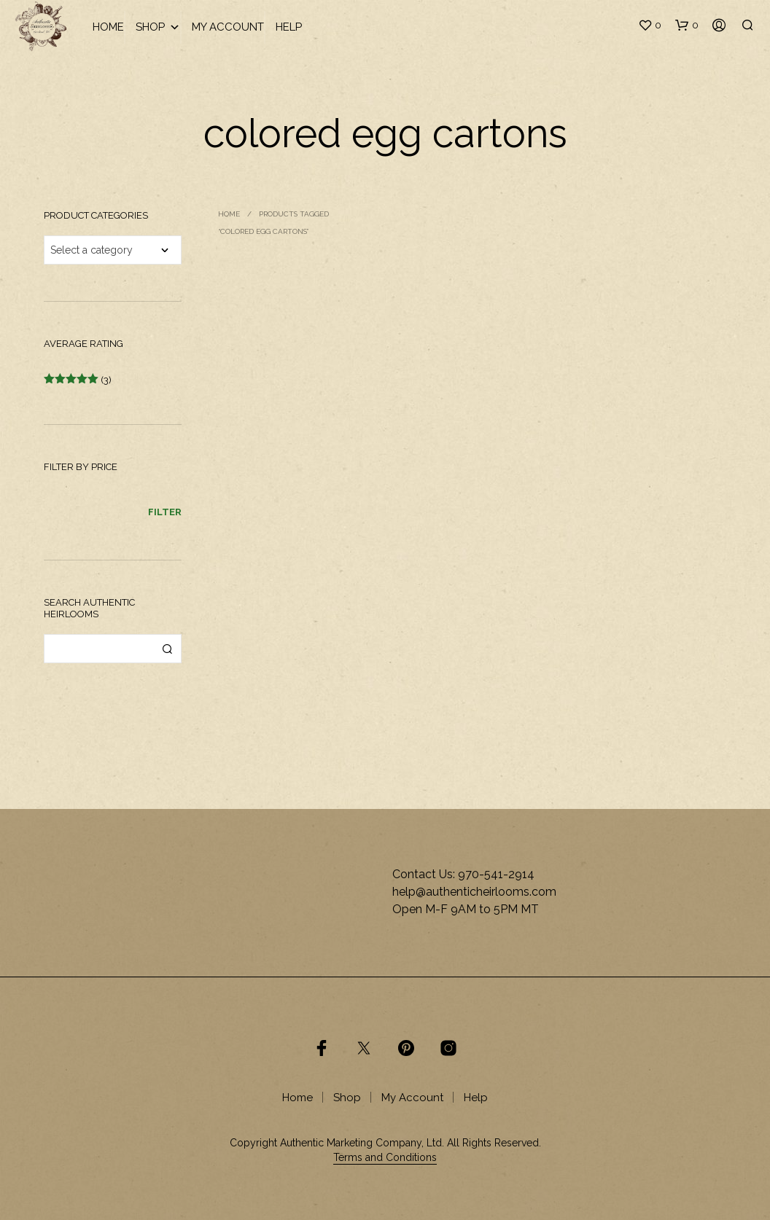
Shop (158, 27)
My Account (228, 27)
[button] (649, 25)
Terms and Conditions (385, 1157)
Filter (165, 512)
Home (108, 27)
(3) (78, 380)
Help (289, 27)
